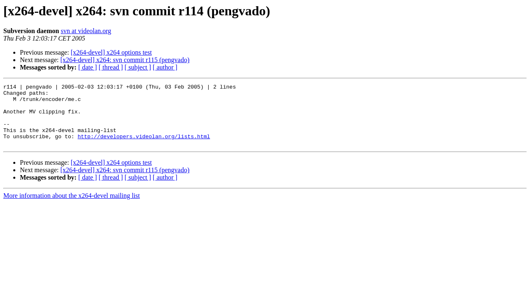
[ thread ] (111, 67)
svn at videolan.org (86, 30)
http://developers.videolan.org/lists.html (143, 147)
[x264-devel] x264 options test (111, 52)
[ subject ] (138, 67)
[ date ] (87, 67)
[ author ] (165, 67)
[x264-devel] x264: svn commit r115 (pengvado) (125, 59)
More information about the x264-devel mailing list (71, 207)
